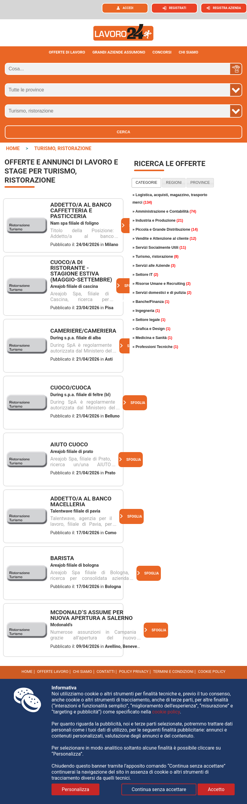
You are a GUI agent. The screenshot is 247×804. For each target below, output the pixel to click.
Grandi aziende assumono (118, 52)
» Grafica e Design (151, 329)
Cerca (123, 132)
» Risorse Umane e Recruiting (162, 284)
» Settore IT (145, 275)
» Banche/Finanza (151, 302)
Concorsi (161, 52)
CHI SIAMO (188, 52)
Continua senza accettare (159, 789)
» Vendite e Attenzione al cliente (164, 238)
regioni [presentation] (174, 182)
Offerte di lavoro (67, 52)
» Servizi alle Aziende (154, 265)
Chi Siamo (82, 671)
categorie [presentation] (146, 182)
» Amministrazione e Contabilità (164, 211)
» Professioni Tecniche (155, 347)
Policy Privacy (134, 671)
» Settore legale (149, 320)
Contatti (106, 671)
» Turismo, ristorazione (156, 256)
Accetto (216, 789)
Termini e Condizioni (173, 671)
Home (27, 671)
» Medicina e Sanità (152, 338)
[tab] (146, 183)
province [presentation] (200, 182)
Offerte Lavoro (52, 671)
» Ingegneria (146, 311)
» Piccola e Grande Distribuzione (165, 229)
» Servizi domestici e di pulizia (162, 293)
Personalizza (75, 789)
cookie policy (211, 671)
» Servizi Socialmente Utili (159, 247)
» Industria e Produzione (158, 220)
